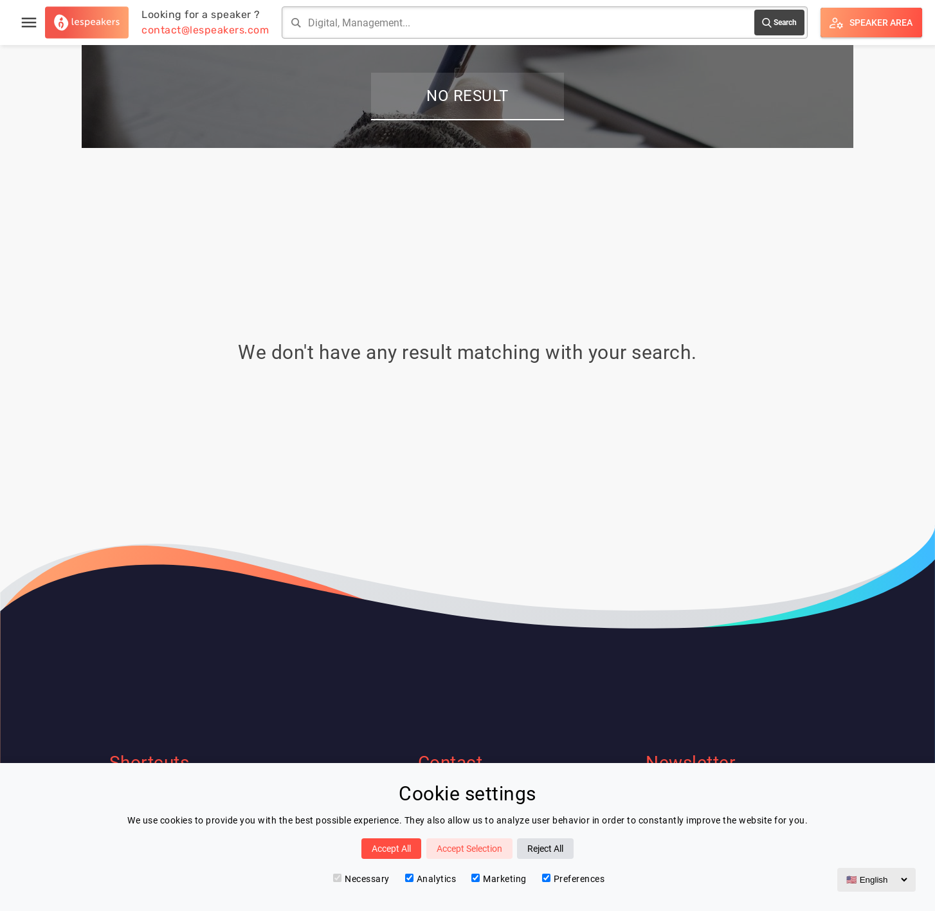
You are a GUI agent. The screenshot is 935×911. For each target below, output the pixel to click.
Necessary (361, 879)
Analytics (431, 879)
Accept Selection (469, 848)
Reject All (545, 848)
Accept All (391, 848)
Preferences (573, 879)
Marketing (499, 879)
